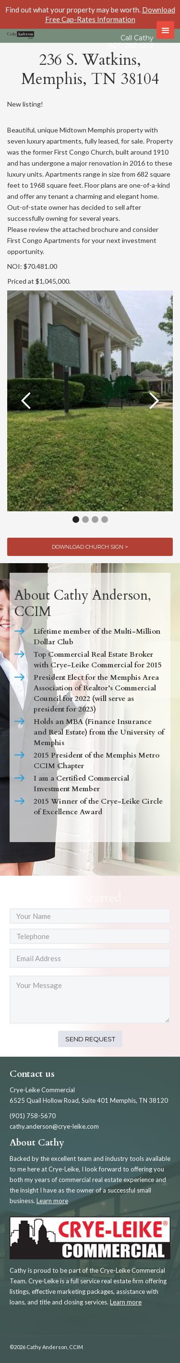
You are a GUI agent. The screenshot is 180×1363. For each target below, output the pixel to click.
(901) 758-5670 (33, 1116)
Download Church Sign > (90, 546)
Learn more (52, 1201)
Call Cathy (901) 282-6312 (130, 41)
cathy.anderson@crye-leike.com (54, 1126)
